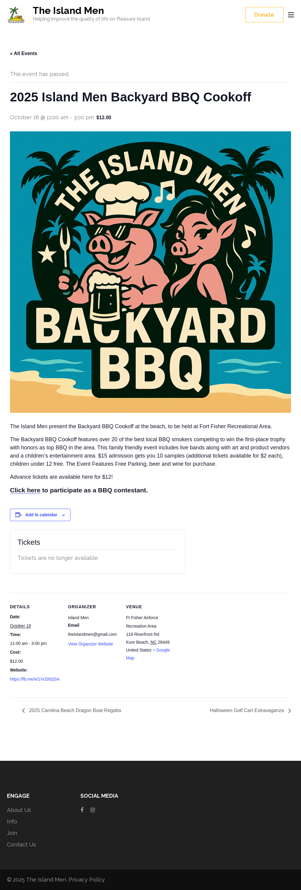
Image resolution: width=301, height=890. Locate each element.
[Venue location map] (216, 634)
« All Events (23, 53)
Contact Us (21, 844)
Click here (25, 490)
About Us (19, 810)
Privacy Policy (87, 879)
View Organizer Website (90, 644)
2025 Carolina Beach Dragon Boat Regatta (74, 710)
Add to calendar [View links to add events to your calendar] (41, 514)
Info (12, 821)
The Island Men (68, 10)
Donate (264, 14)
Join (12, 833)
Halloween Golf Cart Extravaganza (247, 710)
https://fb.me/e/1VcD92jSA (35, 679)
